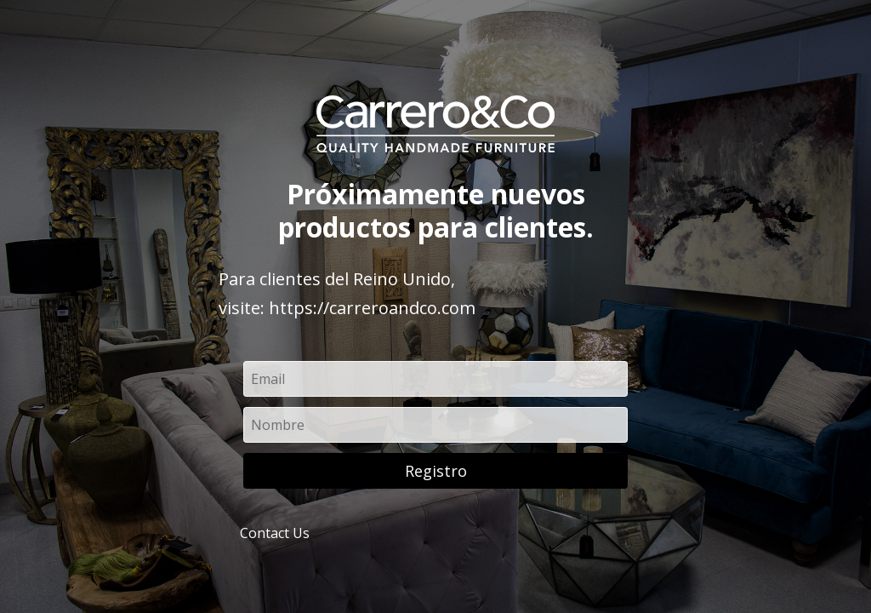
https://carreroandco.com (372, 307)
